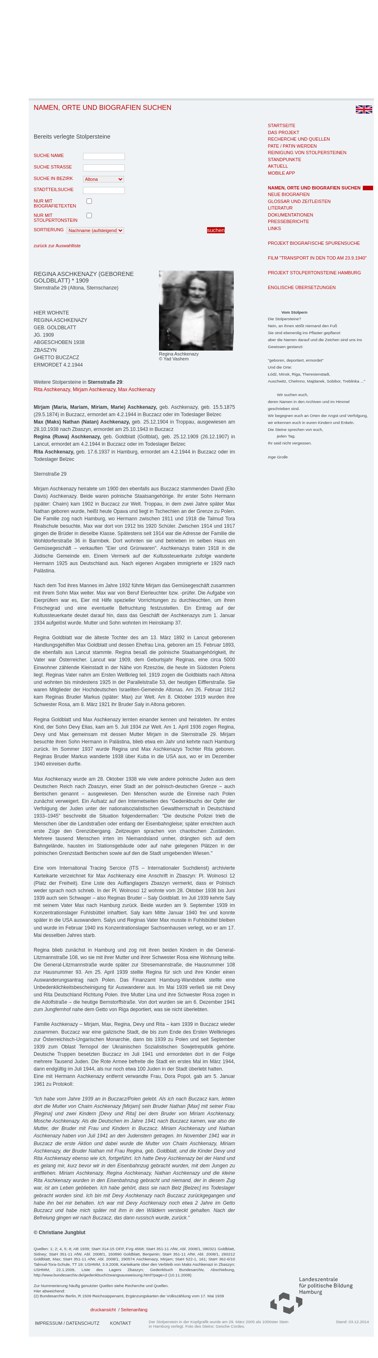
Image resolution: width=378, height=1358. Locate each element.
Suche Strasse (53, 166)
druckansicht (103, 1309)
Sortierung (49, 229)
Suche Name (49, 155)
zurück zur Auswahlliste (57, 245)
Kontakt (120, 1323)
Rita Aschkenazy (52, 389)
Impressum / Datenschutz (67, 1323)
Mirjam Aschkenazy (94, 389)
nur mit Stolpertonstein (55, 218)
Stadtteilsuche (54, 189)
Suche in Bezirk (53, 178)
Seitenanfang (134, 1309)
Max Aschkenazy (136, 389)
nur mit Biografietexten (55, 203)
